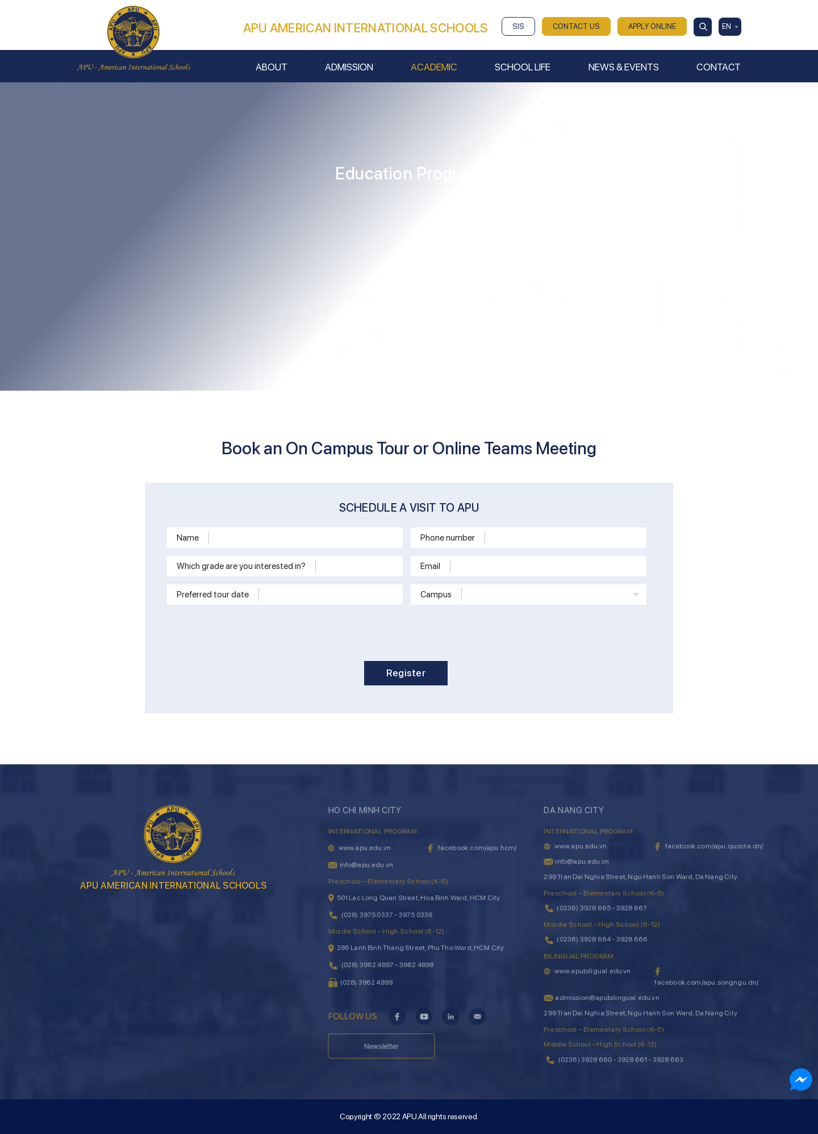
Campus (436, 594)
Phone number (447, 538)
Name (188, 538)
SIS (518, 26)
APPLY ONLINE (652, 26)
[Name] (304, 538)
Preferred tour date (213, 594)
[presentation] (414, 631)
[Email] (546, 566)
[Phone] (563, 538)
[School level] (357, 566)
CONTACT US (576, 26)
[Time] (329, 594)
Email (430, 566)
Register (405, 673)
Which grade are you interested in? (241, 566)
